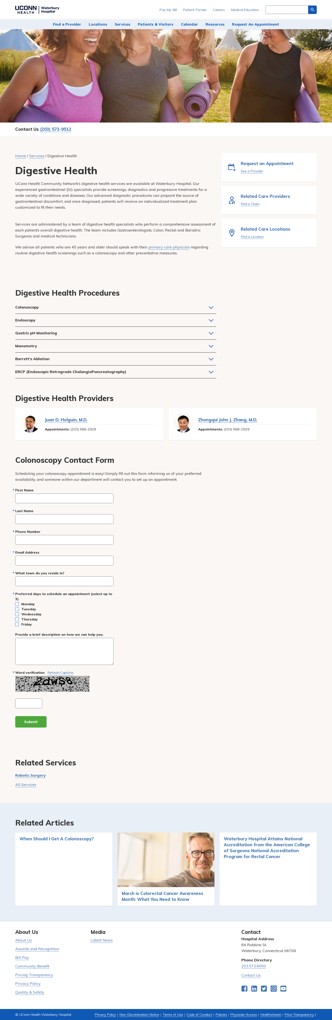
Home (20, 155)
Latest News (102, 940)
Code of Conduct (199, 1014)
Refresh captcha (60, 672)
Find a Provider (67, 24)
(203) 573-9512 (55, 129)
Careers (219, 10)
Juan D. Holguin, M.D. (66, 419)
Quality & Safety (29, 992)
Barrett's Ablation (32, 358)
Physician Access (243, 1014)
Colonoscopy (27, 307)
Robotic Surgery (30, 775)
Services (122, 24)
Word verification (44, 672)
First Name (24, 490)
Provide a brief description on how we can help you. (59, 634)
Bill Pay (22, 957)
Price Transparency (299, 1014)
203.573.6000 (253, 965)
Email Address (27, 552)
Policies (221, 1014)
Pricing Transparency (34, 974)
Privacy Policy (28, 983)
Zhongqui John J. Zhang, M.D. (227, 419)
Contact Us (251, 975)
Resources (215, 24)
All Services (25, 784)
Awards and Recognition (37, 948)
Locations (98, 24)
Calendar (189, 24)
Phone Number (27, 531)
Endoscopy (25, 320)
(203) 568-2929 (83, 429)
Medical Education (245, 10)
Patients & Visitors (155, 24)
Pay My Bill (168, 10)
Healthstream (270, 1014)
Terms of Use (173, 1014)
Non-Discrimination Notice (139, 1014)
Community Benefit (32, 966)
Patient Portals (194, 10)
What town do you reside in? (39, 573)
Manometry (26, 345)
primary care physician (169, 247)
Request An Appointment (255, 24)
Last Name (24, 511)
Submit (31, 721)
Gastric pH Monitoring (36, 333)
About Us (23, 940)
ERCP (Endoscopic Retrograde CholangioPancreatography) (70, 371)
